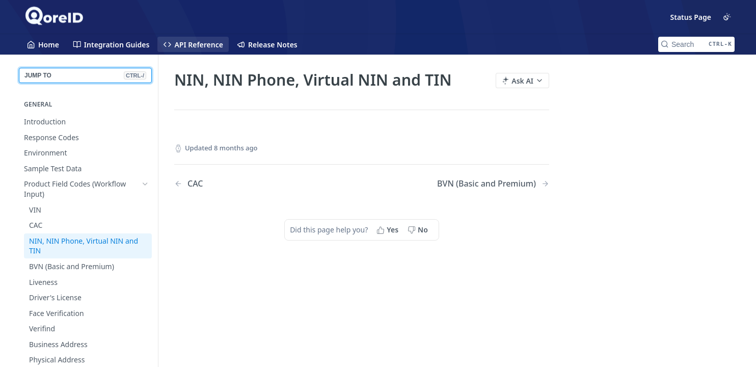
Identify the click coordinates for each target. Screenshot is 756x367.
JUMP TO (85, 75)
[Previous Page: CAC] (254, 184)
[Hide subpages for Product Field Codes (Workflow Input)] (145, 184)
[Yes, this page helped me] (388, 230)
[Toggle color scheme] (727, 16)
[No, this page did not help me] (419, 230)
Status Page (691, 17)
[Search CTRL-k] (696, 44)
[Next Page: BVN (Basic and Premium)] (493, 184)
